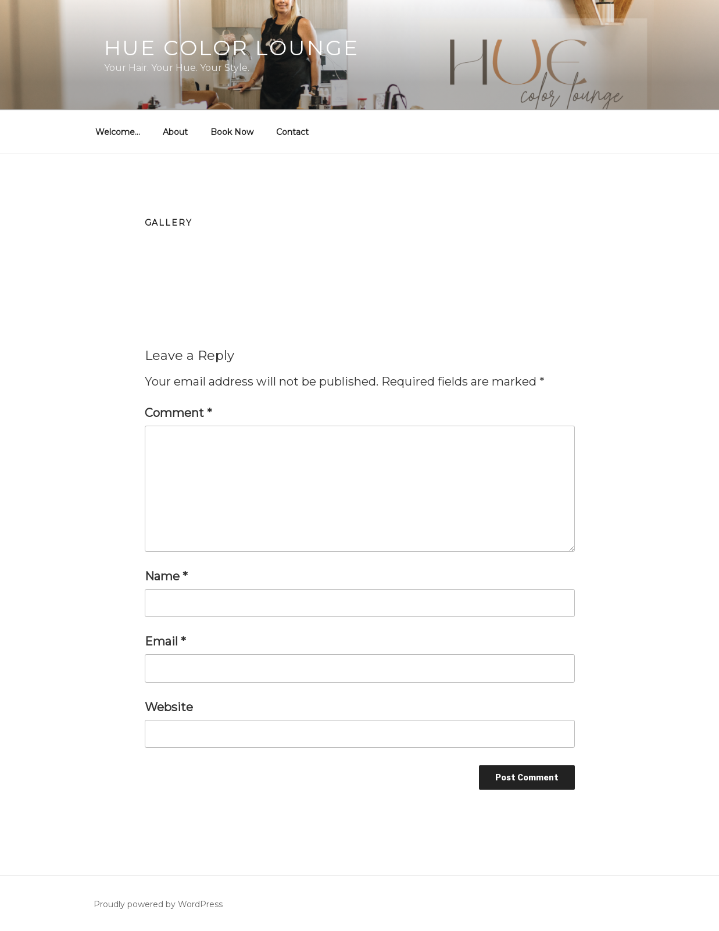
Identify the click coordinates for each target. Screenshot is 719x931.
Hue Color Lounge (231, 47)
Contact (292, 132)
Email (165, 641)
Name (166, 576)
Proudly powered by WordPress (158, 904)
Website (169, 707)
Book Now (231, 132)
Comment (178, 413)
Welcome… (117, 132)
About (175, 132)
